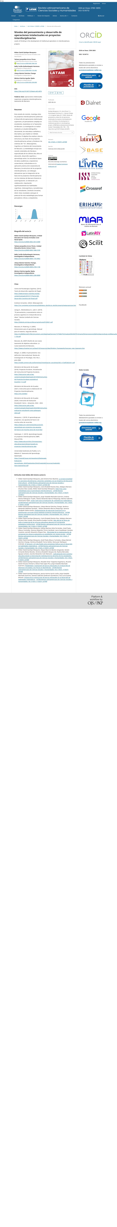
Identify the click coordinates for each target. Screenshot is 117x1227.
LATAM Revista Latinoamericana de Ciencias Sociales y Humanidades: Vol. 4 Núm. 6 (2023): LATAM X (43, 493)
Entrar (104, 3)
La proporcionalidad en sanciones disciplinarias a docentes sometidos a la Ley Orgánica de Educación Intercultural (45, 481)
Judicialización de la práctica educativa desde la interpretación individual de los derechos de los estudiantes (45, 555)
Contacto (74, 16)
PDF (52, 93)
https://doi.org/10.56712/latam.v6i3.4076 (28, 91)
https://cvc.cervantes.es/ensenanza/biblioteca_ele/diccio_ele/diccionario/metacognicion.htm (45, 305)
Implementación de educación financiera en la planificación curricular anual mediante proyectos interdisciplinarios (42, 511)
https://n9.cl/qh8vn (20, 394)
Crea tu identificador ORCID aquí (90, 42)
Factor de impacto (44, 16)
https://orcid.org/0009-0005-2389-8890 (27, 82)
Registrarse (96, 3)
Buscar (101, 16)
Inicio (16, 26)
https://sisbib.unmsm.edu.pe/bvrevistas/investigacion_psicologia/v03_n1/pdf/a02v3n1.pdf (44, 363)
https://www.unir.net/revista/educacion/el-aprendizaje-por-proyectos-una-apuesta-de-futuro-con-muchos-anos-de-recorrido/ (28, 427)
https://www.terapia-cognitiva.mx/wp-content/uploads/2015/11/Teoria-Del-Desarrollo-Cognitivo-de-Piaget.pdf (27, 296)
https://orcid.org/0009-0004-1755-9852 (27, 70)
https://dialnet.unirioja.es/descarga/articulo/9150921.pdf (33, 322)
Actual (13, 16)
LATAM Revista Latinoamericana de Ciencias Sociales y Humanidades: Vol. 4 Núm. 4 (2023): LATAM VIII (41, 484)
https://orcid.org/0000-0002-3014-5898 (27, 242)
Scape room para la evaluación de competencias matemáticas (51, 501)
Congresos (16, 20)
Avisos (55, 16)
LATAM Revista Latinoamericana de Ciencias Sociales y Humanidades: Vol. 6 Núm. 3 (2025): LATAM (44, 536)
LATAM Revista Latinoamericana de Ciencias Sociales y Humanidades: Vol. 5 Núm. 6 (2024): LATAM (44, 514)
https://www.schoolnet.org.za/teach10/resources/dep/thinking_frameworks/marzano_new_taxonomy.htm (49, 348)
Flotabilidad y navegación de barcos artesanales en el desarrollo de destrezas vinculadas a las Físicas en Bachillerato (44, 567)
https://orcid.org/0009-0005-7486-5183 (27, 63)
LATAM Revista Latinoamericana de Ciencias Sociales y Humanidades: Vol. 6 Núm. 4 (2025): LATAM (43, 547)
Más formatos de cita (56, 132)
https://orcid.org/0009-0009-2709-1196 (27, 267)
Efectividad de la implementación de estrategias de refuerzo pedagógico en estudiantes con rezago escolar (44, 533)
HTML (60, 93)
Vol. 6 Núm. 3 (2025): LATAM (36, 26)
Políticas (30, 16)
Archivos (21, 16)
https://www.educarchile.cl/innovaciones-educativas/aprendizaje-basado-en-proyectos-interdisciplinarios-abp (28, 444)
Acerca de (63, 16)
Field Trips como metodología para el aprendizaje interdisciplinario (42, 490)
